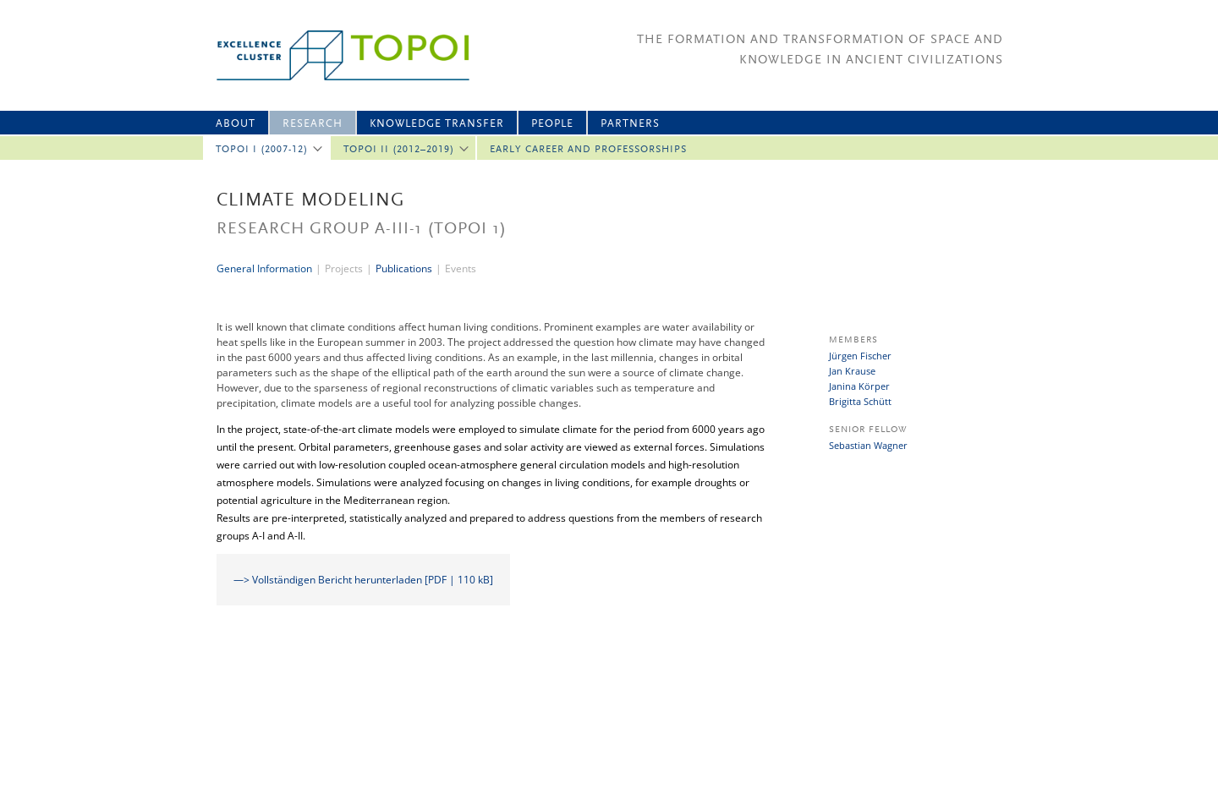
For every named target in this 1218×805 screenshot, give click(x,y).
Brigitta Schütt (860, 401)
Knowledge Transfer (437, 123)
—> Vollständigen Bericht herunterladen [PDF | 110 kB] (363, 579)
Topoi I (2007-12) (262, 150)
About (235, 123)
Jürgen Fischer (860, 355)
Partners (630, 123)
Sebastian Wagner (868, 445)
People (552, 123)
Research (313, 123)
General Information (264, 268)
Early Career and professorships (588, 150)
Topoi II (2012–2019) (398, 150)
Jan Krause (852, 370)
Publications (404, 268)
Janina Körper (859, 386)
